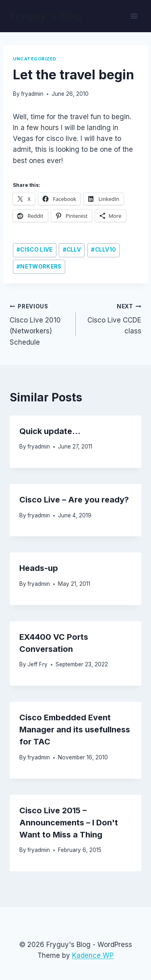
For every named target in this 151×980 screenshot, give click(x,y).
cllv (72, 249)
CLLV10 (103, 249)
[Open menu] (133, 16)
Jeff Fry (37, 664)
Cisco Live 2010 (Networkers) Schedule (39, 323)
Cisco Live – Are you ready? (74, 499)
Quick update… (50, 431)
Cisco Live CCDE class (112, 318)
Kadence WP (93, 955)
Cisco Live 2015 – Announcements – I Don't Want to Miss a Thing (68, 822)
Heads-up (38, 568)
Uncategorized (34, 59)
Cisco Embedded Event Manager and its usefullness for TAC (74, 729)
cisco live (34, 249)
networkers (39, 266)
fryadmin (32, 94)
